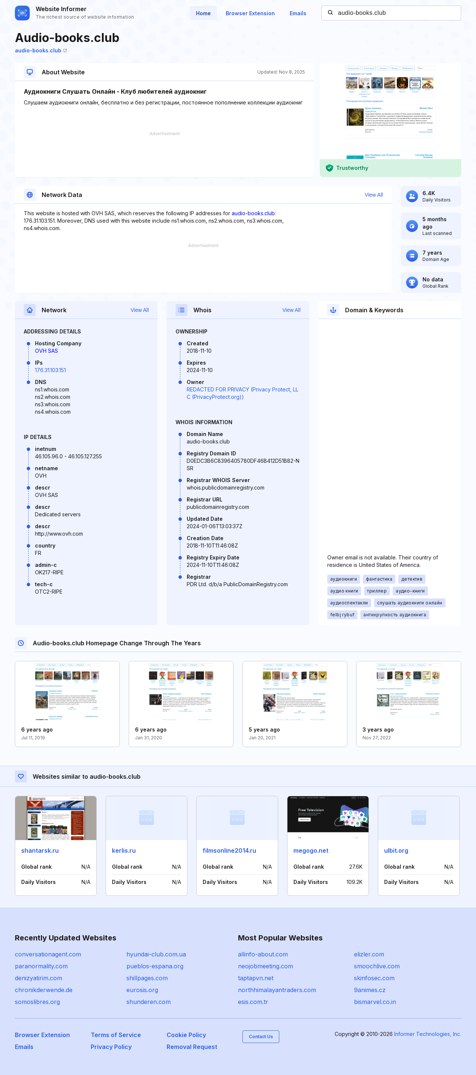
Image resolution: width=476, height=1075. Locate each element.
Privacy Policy (111, 1046)
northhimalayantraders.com (277, 990)
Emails (298, 13)
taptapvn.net (255, 978)
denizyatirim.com (38, 978)
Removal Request (192, 1046)
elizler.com (369, 954)
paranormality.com (41, 966)
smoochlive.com (377, 966)
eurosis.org (142, 990)
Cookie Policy (186, 1035)
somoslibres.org (37, 1001)
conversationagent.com (48, 954)
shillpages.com (147, 978)
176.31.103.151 (50, 370)
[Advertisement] (164, 154)
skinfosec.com (374, 978)
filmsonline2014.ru (229, 850)
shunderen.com (148, 1001)
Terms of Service (116, 1035)
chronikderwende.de (44, 990)
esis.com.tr (253, 1001)
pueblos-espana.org (154, 966)
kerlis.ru (124, 850)
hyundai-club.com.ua (156, 954)
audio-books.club (41, 50)
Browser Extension (250, 13)
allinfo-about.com (263, 954)
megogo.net (310, 850)
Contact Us (261, 1036)
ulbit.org (396, 850)
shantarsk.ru (40, 850)
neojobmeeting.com (265, 966)
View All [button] (374, 195)
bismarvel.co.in (375, 1001)
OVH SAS (46, 351)
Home (203, 13)
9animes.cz (370, 990)
